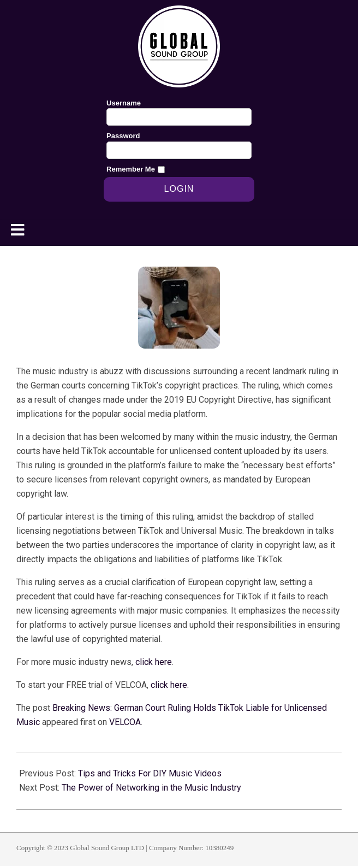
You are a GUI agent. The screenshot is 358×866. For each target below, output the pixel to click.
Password (123, 136)
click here (153, 662)
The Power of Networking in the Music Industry (151, 787)
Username (123, 103)
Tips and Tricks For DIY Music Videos (150, 773)
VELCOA (125, 722)
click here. (170, 685)
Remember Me (130, 169)
